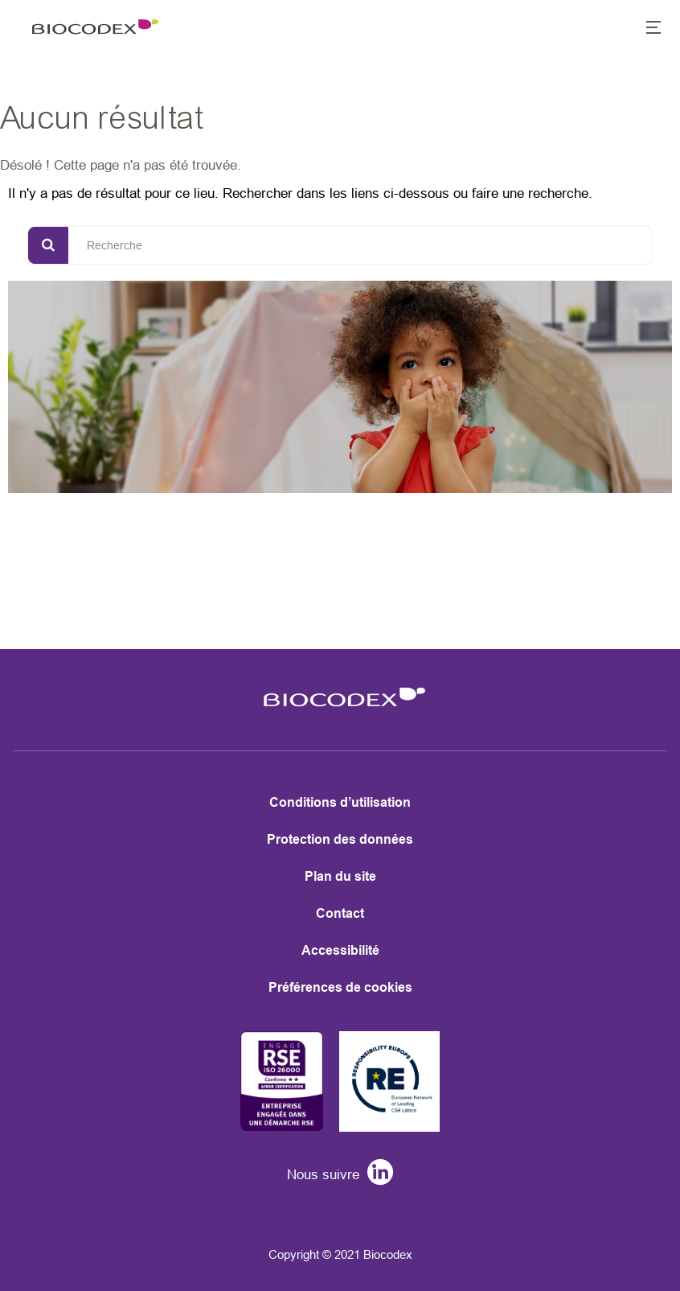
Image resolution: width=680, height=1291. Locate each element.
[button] (645, 29)
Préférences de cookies (340, 987)
